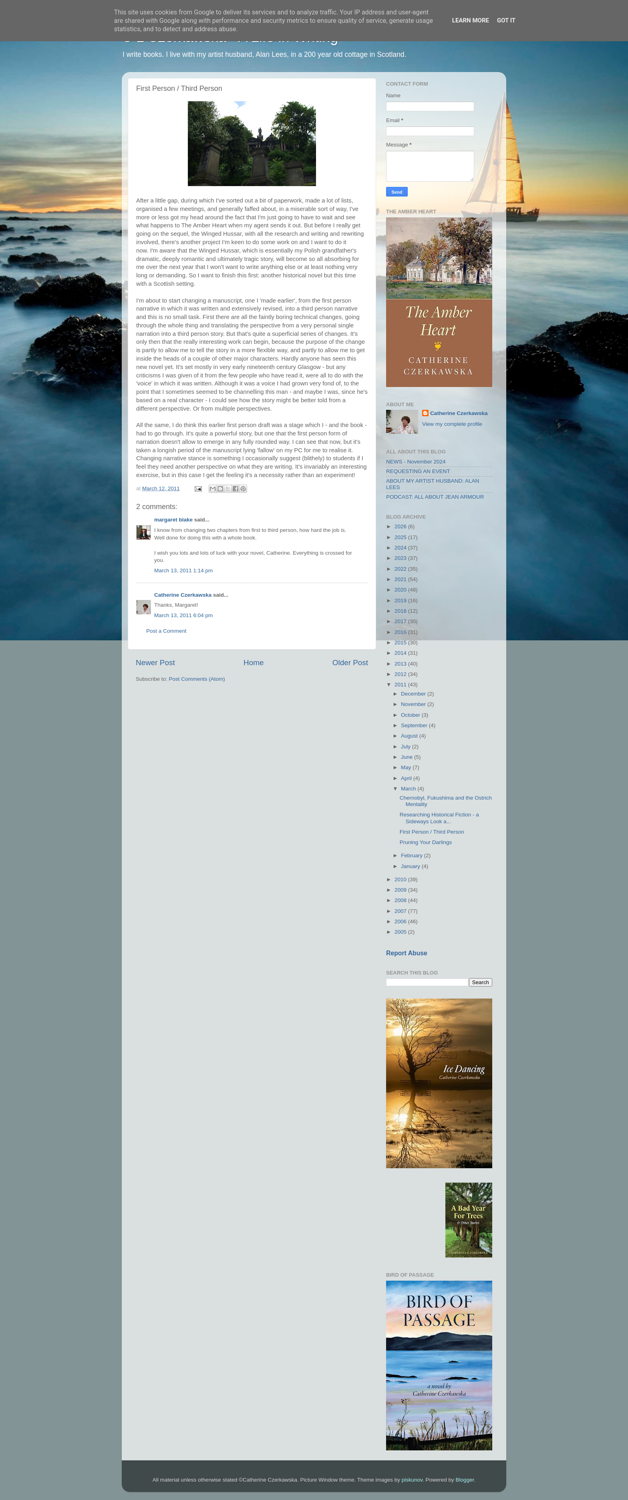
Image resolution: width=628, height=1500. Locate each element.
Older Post (350, 662)
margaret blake (173, 520)
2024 (401, 548)
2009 (401, 890)
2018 (401, 611)
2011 (401, 685)
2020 (401, 590)
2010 (401, 879)
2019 (401, 601)
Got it (506, 20)
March (409, 789)
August (410, 736)
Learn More (470, 20)
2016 (401, 632)
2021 (401, 579)
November (414, 704)
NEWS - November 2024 (416, 462)
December (414, 694)
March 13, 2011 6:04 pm (183, 615)
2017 (401, 621)
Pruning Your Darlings (426, 842)
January (411, 866)
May (407, 767)
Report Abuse (406, 953)
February (412, 855)
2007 (401, 911)
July (406, 747)
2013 (401, 664)
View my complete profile (452, 424)
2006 (401, 921)
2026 (401, 526)
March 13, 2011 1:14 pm (183, 571)
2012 (401, 674)
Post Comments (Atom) (197, 679)
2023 (401, 558)
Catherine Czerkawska (182, 595)
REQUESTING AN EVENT (418, 471)
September (415, 725)
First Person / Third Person (432, 832)
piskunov (412, 1480)
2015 (401, 643)
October (411, 715)
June (407, 757)
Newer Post (155, 662)
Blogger (465, 1480)
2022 (401, 569)
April (407, 778)
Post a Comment (166, 631)
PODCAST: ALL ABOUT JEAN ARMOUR (435, 497)
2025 (401, 537)
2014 (401, 653)
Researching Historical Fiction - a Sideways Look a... (439, 818)
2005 (401, 932)
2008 (401, 900)
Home (254, 662)
